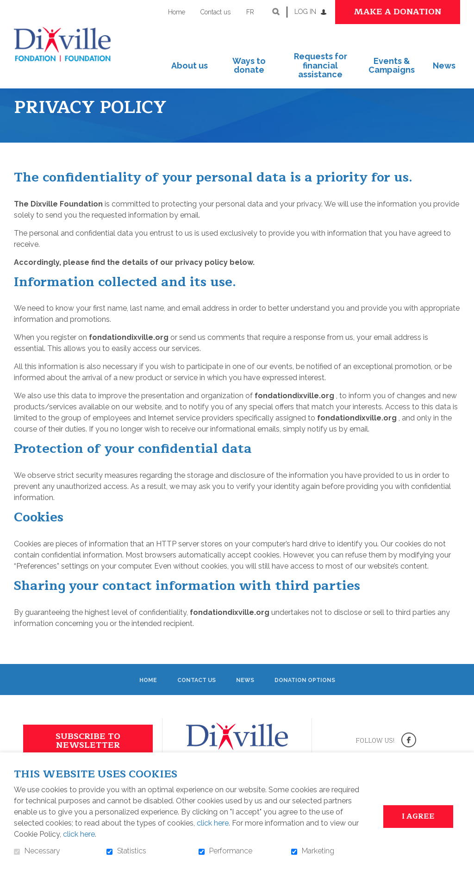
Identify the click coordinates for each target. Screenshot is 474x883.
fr (250, 12)
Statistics (131, 851)
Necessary (42, 851)
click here (213, 823)
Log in (305, 11)
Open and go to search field (276, 11)
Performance (230, 851)
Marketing (318, 851)
